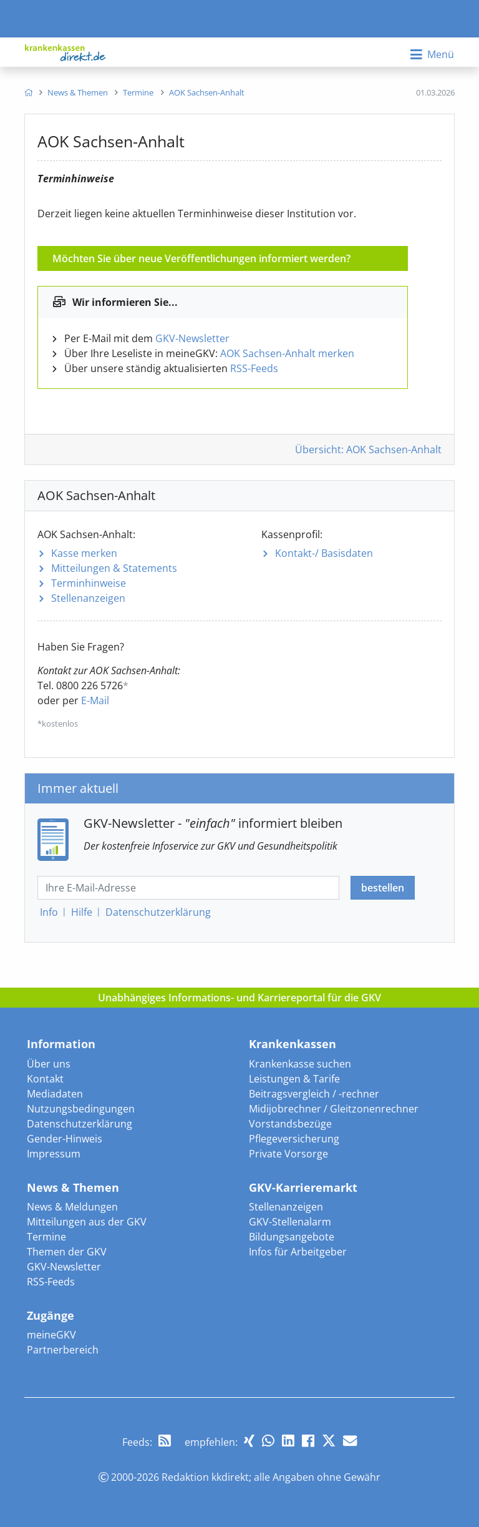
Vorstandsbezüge (290, 1124)
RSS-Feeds (254, 368)
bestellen (382, 888)
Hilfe (81, 912)
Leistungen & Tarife (294, 1079)
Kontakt (45, 1079)
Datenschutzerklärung (79, 1124)
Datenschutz (158, 912)
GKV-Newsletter (192, 338)
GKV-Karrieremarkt (303, 1187)
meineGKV (51, 1335)
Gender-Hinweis (64, 1139)
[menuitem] (28, 92)
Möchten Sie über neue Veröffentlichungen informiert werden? (201, 258)
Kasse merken (84, 553)
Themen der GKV (67, 1252)
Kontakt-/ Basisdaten (324, 553)
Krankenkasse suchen (300, 1064)
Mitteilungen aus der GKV (87, 1222)
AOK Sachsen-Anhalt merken (287, 353)
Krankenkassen (292, 1043)
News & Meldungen (72, 1207)
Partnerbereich (63, 1350)
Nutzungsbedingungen (81, 1109)
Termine (46, 1237)
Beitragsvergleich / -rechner (314, 1094)
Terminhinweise (88, 583)
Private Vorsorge (288, 1154)
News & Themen (73, 1187)
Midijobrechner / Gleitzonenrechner (334, 1109)
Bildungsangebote (291, 1237)
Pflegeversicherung (294, 1139)
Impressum (53, 1154)
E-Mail (95, 700)
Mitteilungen (114, 568)
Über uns (48, 1064)
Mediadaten (55, 1094)
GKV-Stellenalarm (290, 1222)
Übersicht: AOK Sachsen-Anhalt (368, 449)
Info (49, 912)
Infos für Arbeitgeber (298, 1252)
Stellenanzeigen (88, 598)
